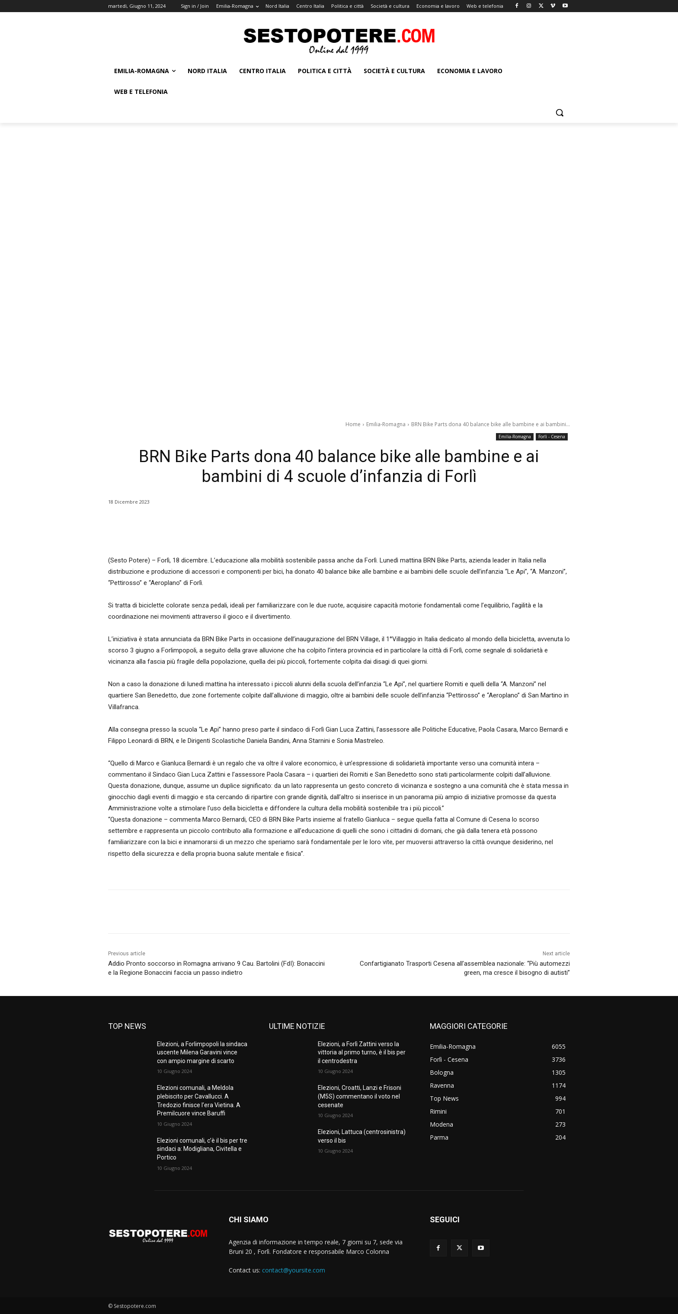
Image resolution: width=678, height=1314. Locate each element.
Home (353, 424)
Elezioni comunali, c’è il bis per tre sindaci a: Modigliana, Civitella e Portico (202, 1149)
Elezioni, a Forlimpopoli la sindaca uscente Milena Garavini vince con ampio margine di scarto (202, 1052)
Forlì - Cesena (552, 436)
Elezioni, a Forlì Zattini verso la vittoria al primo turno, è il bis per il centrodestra (362, 1052)
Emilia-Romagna (386, 424)
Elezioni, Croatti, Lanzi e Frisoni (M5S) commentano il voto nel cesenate (359, 1096)
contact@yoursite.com (293, 1270)
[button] (559, 112)
